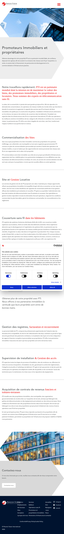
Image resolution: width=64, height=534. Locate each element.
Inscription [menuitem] (20, 513)
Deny (11, 287)
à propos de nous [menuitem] (22, 515)
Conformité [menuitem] (23, 521)
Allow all (52, 287)
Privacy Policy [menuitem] (31, 521)
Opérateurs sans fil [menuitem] (34, 507)
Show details (55, 282)
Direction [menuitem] (20, 502)
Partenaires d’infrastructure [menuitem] (37, 515)
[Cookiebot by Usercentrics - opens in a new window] (55, 246)
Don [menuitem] (46, 505)
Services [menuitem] (31, 502)
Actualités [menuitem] (48, 502)
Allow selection (31, 287)
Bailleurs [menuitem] (31, 505)
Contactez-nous (9, 485)
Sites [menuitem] (18, 510)
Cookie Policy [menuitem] (39, 521)
